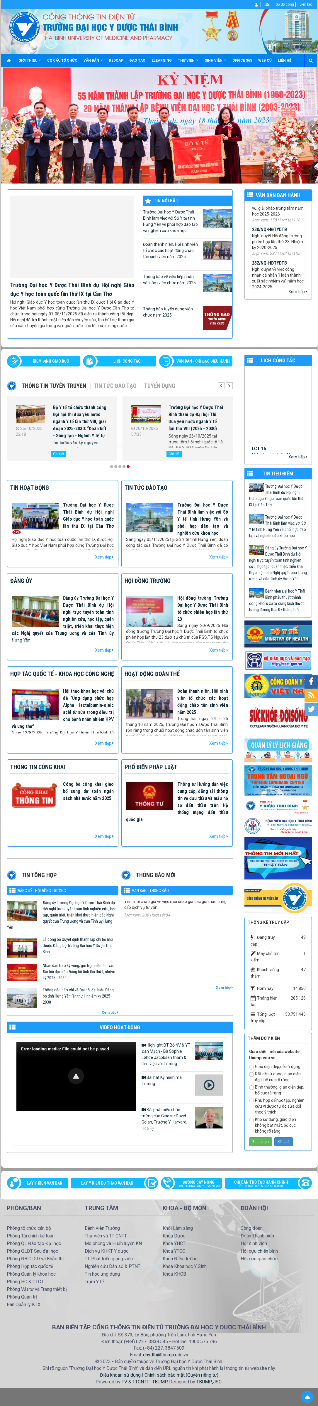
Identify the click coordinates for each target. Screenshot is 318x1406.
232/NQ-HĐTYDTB (269, 267)
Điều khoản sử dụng (120, 1375)
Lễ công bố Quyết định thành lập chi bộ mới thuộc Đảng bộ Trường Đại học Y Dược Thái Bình (78, 945)
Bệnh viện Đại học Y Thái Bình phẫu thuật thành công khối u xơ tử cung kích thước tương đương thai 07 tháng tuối (277, 600)
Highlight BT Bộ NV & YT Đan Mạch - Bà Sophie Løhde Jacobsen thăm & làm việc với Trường (182, 1054)
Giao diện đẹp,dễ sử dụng (274, 1066)
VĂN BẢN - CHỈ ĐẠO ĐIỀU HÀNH (203, 361)
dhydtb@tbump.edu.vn (165, 1355)
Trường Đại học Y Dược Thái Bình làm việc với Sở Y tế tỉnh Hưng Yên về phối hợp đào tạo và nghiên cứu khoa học (187, 221)
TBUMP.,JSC (209, 1382)
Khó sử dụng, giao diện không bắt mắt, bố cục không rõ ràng (272, 1125)
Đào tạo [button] (137, 60)
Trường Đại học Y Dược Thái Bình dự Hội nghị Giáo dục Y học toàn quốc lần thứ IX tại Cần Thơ (276, 495)
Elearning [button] (162, 60)
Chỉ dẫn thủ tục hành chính (265, 1184)
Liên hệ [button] (284, 60)
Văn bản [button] (93, 62)
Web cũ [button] (265, 60)
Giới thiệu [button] (29, 62)
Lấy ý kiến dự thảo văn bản (107, 1183)
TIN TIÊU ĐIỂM (278, 473)
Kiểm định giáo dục (51, 361)
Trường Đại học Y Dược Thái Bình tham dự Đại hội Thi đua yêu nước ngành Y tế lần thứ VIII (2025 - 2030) (196, 418)
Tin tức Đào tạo (115, 386)
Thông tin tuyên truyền (54, 386)
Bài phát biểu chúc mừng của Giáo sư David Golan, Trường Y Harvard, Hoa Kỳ (182, 1119)
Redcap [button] (116, 60)
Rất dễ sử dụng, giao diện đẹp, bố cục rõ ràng (275, 1077)
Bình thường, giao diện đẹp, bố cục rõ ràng (276, 1090)
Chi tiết (58, 454)
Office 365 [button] (242, 60)
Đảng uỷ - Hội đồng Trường (42, 890)
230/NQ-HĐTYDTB (269, 233)
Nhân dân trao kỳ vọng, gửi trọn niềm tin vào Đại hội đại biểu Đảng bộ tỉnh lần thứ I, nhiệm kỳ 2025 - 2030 (79, 971)
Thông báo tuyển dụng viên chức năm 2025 (187, 318)
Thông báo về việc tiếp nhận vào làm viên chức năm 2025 (187, 283)
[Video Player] (76, 1076)
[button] (76, 1076)
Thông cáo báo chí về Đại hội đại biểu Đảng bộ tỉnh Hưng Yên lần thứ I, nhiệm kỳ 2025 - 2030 (78, 996)
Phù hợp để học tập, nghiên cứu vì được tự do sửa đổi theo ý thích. (277, 1106)
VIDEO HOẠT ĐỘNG (120, 1027)
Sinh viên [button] (215, 62)
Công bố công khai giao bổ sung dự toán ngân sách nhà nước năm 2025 (88, 791)
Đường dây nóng (194, 1184)
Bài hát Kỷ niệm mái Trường (182, 1085)
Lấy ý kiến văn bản (44, 1183)
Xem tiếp (297, 291)
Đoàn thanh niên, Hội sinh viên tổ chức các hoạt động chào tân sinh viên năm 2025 (187, 250)
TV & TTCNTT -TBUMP (144, 1382)
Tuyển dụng (159, 386)
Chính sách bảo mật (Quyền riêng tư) (181, 1375)
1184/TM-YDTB (139, 901)
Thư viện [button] (188, 62)
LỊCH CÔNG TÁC (126, 361)
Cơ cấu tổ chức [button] (62, 60)
